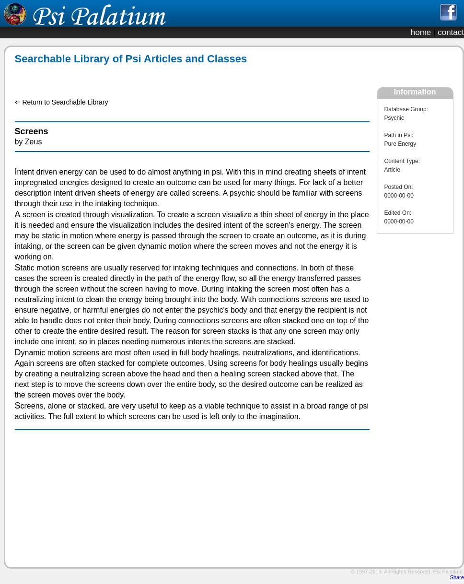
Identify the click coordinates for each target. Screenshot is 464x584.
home (421, 32)
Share (457, 577)
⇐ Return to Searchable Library (61, 102)
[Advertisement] (186, 76)
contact (451, 32)
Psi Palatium (448, 571)
